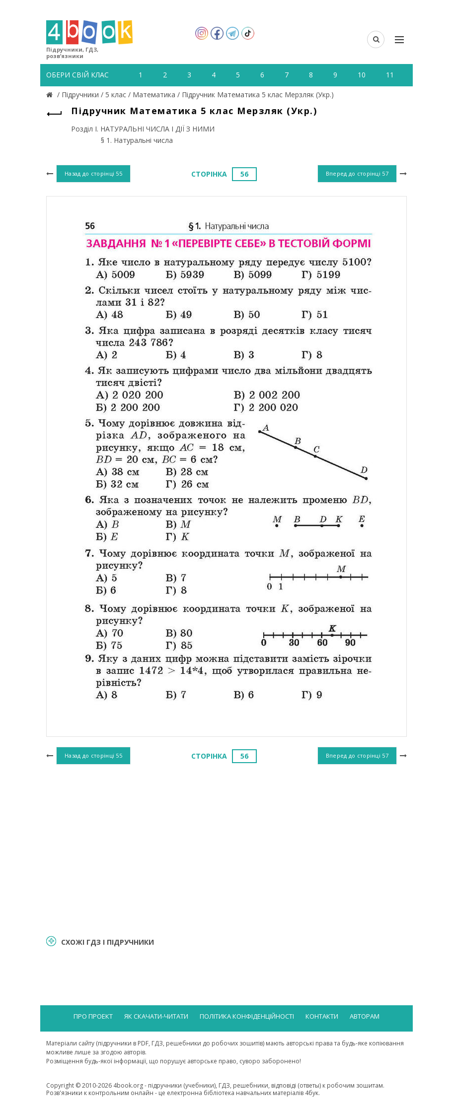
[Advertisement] (226, 848)
